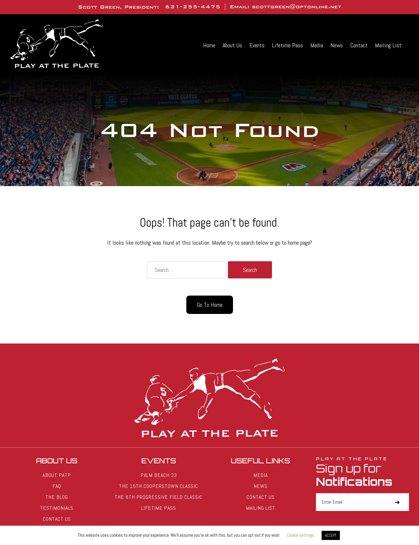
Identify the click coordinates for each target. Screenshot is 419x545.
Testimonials (56, 507)
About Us (232, 45)
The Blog (56, 497)
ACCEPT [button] (330, 535)
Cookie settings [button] (300, 535)
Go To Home (210, 305)
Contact (359, 45)
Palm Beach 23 (159, 475)
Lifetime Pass (287, 45)
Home (209, 45)
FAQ (57, 486)
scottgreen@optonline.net (296, 7)
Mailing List (388, 45)
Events (257, 45)
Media (316, 45)
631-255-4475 (193, 7)
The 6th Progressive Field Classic (159, 497)
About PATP (57, 475)
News (336, 45)
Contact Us (57, 518)
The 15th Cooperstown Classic (158, 486)
